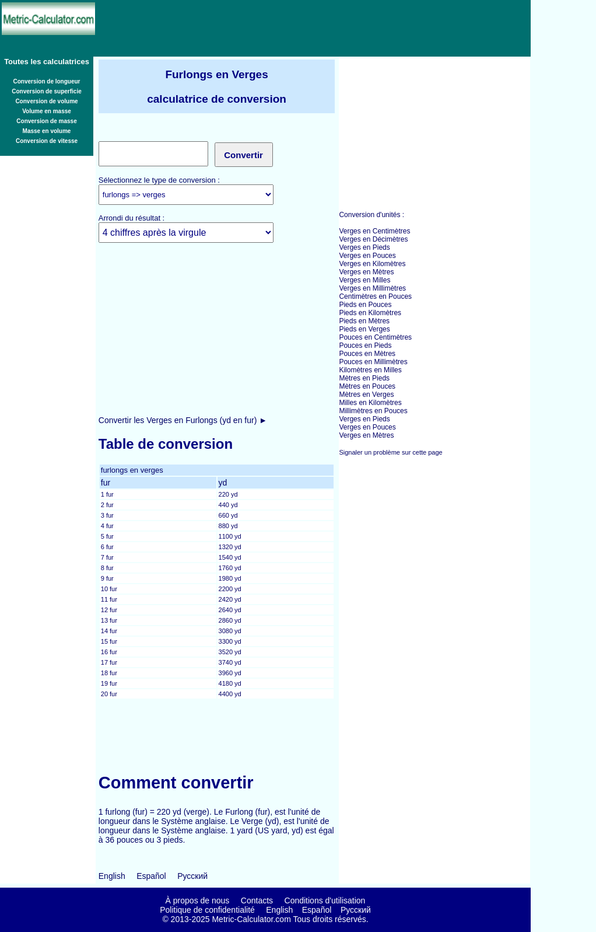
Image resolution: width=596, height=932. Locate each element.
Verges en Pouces (367, 256)
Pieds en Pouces (365, 305)
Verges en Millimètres (372, 288)
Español (151, 876)
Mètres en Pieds (364, 378)
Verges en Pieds (364, 247)
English (112, 876)
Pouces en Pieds (365, 345)
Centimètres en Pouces (375, 296)
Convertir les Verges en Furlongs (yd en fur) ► (183, 420)
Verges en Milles (364, 280)
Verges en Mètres (366, 272)
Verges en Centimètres (374, 231)
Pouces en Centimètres (375, 337)
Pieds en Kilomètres (370, 313)
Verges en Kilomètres (372, 264)
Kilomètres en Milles (370, 370)
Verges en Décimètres (373, 239)
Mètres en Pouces (367, 386)
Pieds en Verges (364, 329)
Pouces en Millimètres (373, 362)
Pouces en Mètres (367, 354)
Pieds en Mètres (364, 321)
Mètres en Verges (366, 394)
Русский (192, 876)
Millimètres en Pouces (373, 411)
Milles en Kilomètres (370, 403)
